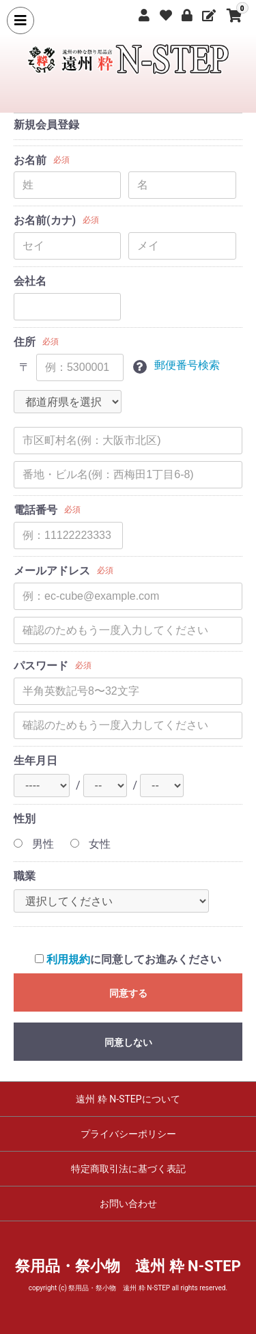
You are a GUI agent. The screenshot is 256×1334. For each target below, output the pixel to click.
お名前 (30, 160)
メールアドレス (52, 570)
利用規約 (68, 959)
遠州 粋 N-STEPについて (128, 1099)
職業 (24, 876)
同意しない (128, 1042)
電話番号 (35, 509)
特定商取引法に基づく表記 (128, 1168)
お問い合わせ (128, 1203)
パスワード (41, 665)
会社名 (30, 281)
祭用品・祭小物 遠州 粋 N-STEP (128, 1266)
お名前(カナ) (45, 220)
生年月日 (35, 760)
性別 (24, 818)
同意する (128, 993)
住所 (24, 341)
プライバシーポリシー (128, 1133)
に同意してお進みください (128, 959)
